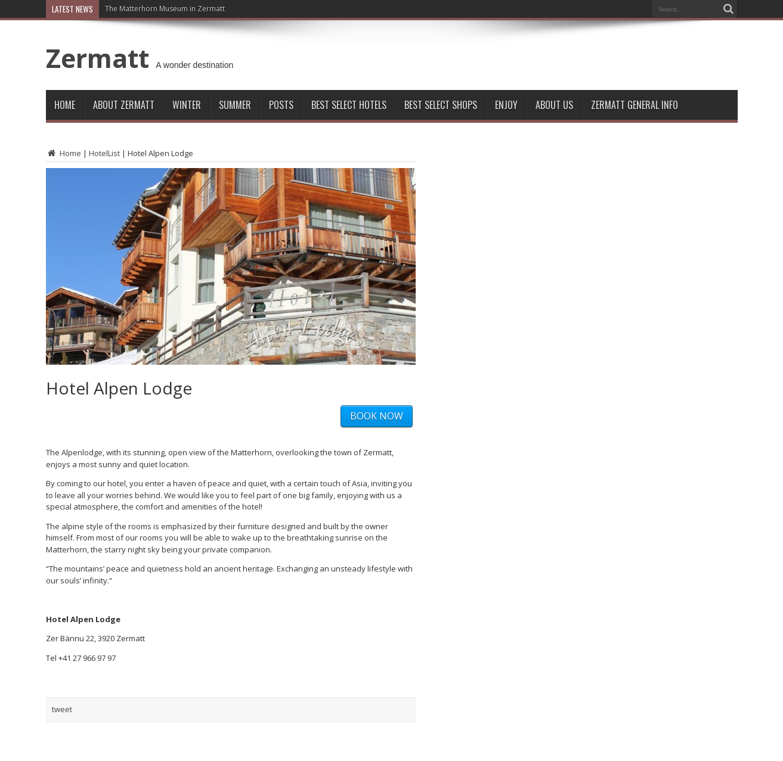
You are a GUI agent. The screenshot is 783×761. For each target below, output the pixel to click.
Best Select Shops (440, 105)
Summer (235, 105)
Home (64, 105)
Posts (281, 105)
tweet (62, 709)
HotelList (104, 153)
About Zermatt (123, 105)
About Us (554, 105)
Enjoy (506, 105)
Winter (186, 105)
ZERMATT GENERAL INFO (634, 105)
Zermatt (97, 58)
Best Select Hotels (348, 105)
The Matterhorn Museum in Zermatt (165, 9)
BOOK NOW (376, 416)
